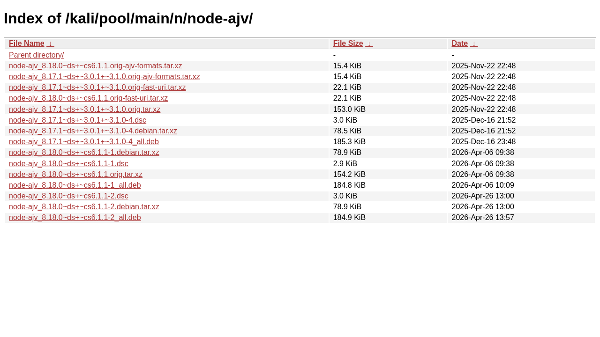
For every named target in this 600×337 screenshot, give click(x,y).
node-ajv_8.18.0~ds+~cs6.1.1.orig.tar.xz (75, 174)
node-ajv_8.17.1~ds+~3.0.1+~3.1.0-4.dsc (77, 120)
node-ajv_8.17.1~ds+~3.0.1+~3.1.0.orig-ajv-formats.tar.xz (104, 77)
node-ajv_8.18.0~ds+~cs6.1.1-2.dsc (68, 196)
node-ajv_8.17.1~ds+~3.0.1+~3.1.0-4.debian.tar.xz (93, 131)
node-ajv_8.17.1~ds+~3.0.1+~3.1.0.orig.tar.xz (84, 109)
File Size (348, 43)
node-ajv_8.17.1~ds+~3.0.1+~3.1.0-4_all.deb (84, 142)
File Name (27, 43)
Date (459, 43)
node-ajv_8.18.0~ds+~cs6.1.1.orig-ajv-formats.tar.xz (95, 66)
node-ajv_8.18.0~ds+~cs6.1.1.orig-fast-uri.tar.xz (88, 98)
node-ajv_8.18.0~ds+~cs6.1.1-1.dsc (68, 164)
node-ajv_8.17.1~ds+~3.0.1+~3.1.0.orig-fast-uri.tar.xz (97, 87)
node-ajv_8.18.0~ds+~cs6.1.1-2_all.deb (75, 217)
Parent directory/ (36, 55)
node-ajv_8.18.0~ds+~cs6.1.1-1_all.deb (75, 185)
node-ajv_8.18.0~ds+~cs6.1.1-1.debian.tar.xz (84, 152)
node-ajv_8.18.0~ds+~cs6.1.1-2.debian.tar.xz (84, 207)
